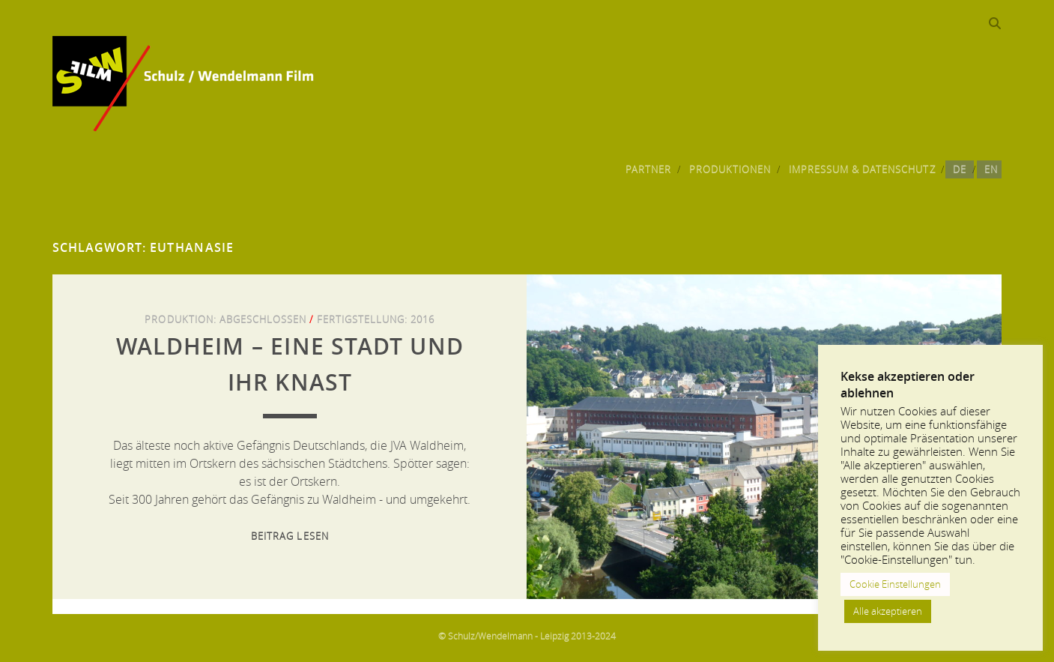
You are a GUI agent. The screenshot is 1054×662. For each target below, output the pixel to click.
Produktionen (730, 169)
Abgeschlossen (263, 319)
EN (991, 169)
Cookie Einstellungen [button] (895, 584)
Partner (648, 169)
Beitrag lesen (290, 536)
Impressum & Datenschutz (862, 169)
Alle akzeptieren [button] (887, 611)
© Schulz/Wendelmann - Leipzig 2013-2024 (527, 636)
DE (959, 169)
